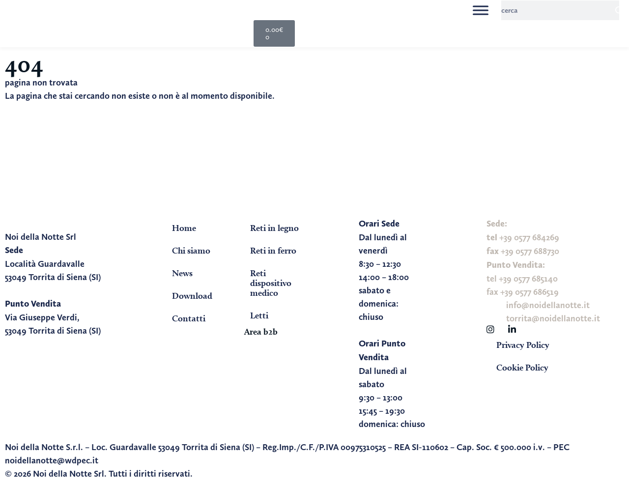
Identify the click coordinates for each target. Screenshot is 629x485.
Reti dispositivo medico (270, 283)
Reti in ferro (273, 250)
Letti (259, 315)
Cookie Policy (522, 367)
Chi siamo (191, 250)
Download (192, 295)
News (182, 273)
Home (184, 228)
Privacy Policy (522, 345)
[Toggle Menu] (480, 10)
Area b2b (261, 331)
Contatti (188, 318)
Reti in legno (274, 228)
